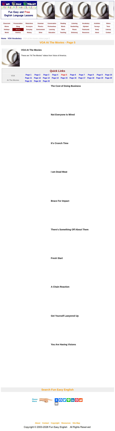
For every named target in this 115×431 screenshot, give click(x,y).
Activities (97, 23)
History (29, 32)
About (97, 32)
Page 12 (37, 78)
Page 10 (108, 75)
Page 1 (28, 75)
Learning (52, 29)
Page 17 (82, 78)
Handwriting (74, 26)
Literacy (108, 29)
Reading (63, 23)
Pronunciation (18, 23)
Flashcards (85, 29)
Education (52, 32)
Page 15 (64, 78)
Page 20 (108, 78)
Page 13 (46, 78)
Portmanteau (52, 26)
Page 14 (55, 78)
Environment (40, 29)
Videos (108, 23)
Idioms (6, 26)
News (63, 29)
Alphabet (86, 26)
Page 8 (91, 75)
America (18, 32)
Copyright (55, 423)
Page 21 (28, 81)
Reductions (29, 23)
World (7, 32)
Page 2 (37, 75)
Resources (85, 32)
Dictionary (74, 32)
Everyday (29, 29)
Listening (74, 23)
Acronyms (29, 26)
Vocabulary (85, 23)
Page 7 (82, 75)
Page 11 (28, 78)
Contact (108, 32)
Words (63, 26)
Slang (18, 26)
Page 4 (55, 75)
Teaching (63, 32)
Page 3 (46, 75)
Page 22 (37, 81)
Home (3, 38)
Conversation (52, 23)
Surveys (97, 26)
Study (97, 29)
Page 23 (46, 81)
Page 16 (73, 78)
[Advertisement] (57, 414)
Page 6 (73, 75)
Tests (108, 26)
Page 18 (90, 78)
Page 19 (99, 78)
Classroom (6, 23)
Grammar (41, 23)
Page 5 (64, 75)
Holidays (7, 29)
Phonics (40, 26)
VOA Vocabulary (15, 38)
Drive (40, 32)
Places (74, 29)
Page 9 (100, 75)
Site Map (76, 423)
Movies (18, 29)
